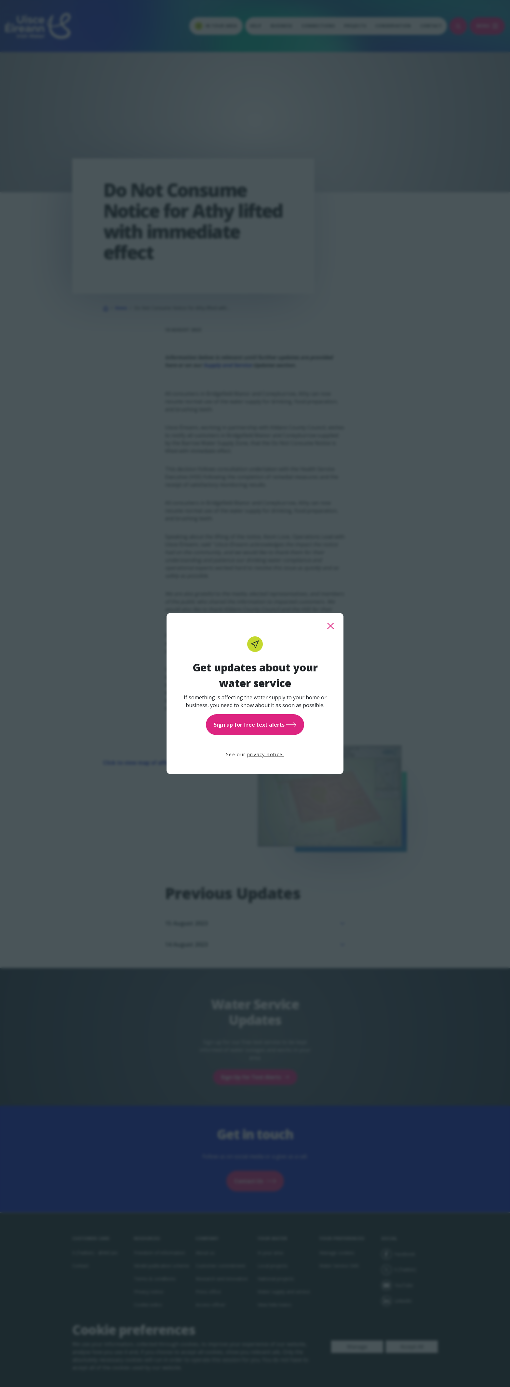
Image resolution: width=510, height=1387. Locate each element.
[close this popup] (330, 626)
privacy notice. (265, 754)
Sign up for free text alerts (255, 724)
